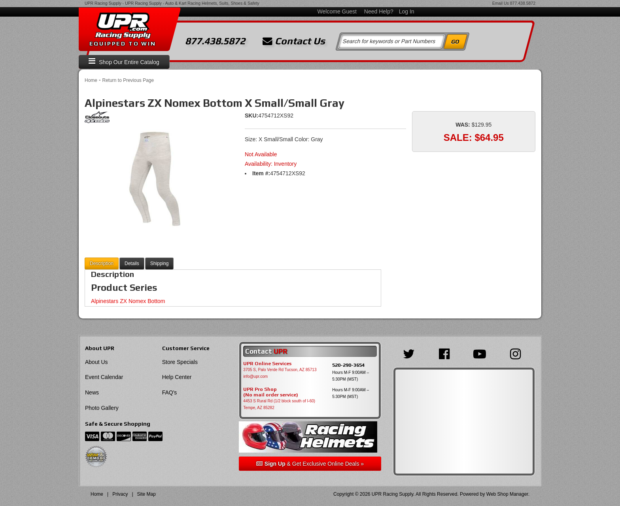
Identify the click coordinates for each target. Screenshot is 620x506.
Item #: (261, 173)
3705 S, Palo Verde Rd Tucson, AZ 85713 (279, 370)
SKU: (251, 115)
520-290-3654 (348, 365)
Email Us (500, 3)
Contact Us (294, 41)
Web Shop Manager (507, 494)
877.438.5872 (522, 3)
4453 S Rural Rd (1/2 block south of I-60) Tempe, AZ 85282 (279, 404)
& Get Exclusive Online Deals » (310, 464)
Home (91, 80)
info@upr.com (255, 376)
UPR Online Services (267, 363)
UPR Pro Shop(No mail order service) (270, 392)
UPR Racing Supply (103, 3)
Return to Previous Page (128, 80)
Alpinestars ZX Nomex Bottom (128, 301)
